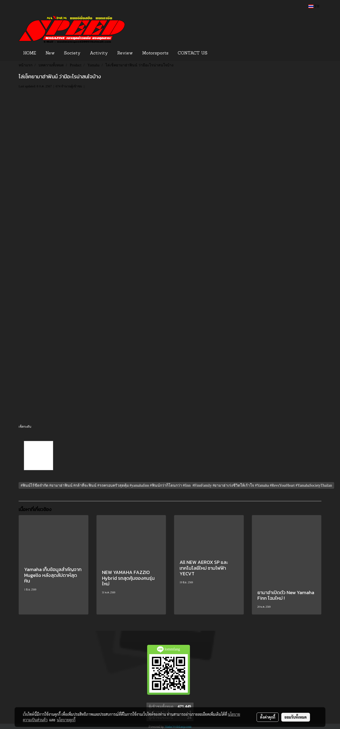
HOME (29, 53)
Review (125, 53)
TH (313, 6)
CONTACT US (192, 53)
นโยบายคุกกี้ (66, 719)
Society (72, 53)
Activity (99, 53)
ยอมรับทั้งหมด (295, 717)
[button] (220, 53)
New (50, 53)
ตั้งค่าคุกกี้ (267, 717)
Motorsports (155, 53)
